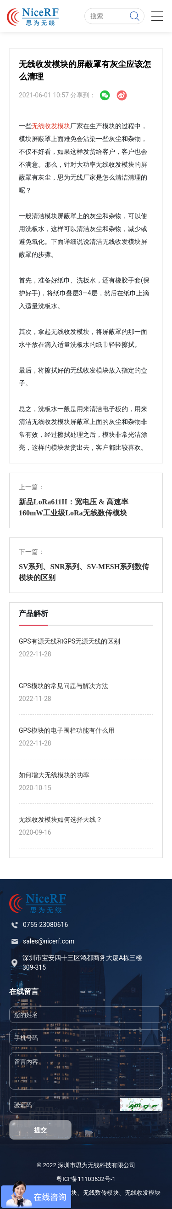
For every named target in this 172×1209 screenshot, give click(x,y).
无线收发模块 (51, 126)
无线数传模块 (101, 1192)
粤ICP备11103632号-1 (86, 1178)
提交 (40, 1130)
